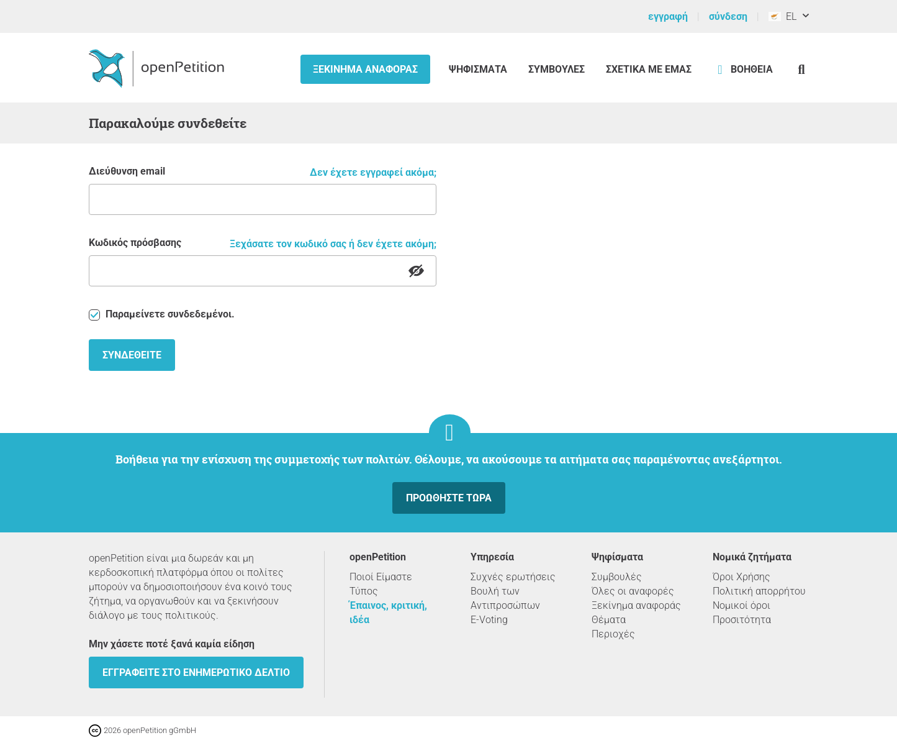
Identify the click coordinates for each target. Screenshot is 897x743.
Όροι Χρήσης (741, 577)
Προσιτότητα (742, 620)
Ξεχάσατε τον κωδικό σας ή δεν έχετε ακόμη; (333, 244)
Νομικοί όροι (741, 605)
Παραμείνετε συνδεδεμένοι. (162, 314)
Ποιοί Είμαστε (380, 577)
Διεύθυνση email (127, 171)
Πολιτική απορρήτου (759, 591)
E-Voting (489, 620)
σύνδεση (728, 16)
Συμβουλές (556, 69)
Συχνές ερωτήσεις (513, 577)
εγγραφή (668, 16)
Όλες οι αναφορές (633, 591)
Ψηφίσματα (479, 69)
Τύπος (363, 591)
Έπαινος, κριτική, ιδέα (388, 612)
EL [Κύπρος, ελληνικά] (782, 16)
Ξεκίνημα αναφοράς (365, 69)
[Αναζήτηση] (801, 69)
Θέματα (609, 620)
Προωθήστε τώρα (449, 498)
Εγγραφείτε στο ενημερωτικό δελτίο (196, 672)
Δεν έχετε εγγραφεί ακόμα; (373, 172)
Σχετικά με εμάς (649, 69)
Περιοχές (613, 634)
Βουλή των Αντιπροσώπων (505, 598)
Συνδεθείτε (131, 355)
